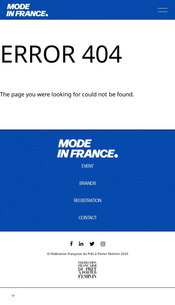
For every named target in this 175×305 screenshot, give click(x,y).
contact (88, 218)
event (88, 166)
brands (88, 183)
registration (87, 200)
